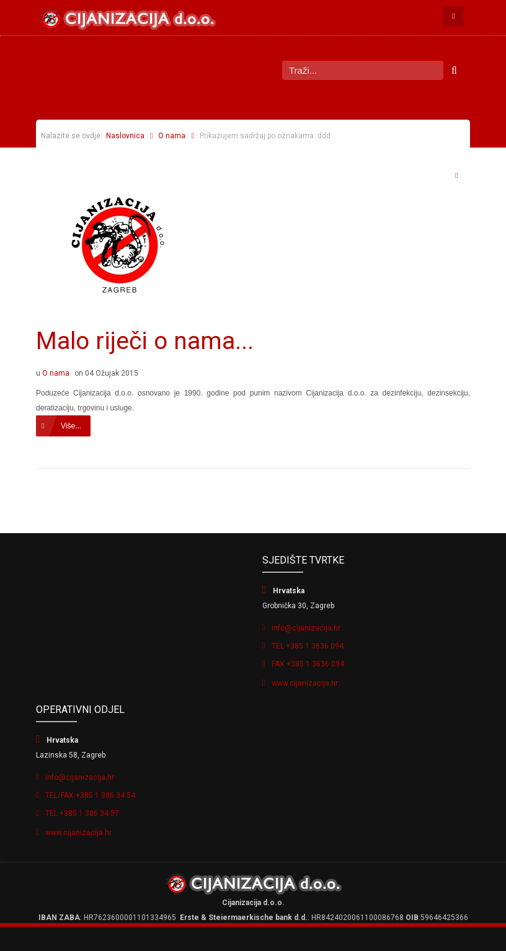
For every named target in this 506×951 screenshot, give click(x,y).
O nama (171, 135)
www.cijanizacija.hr (305, 683)
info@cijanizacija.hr (306, 628)
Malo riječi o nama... (145, 341)
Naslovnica (125, 135)
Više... (71, 426)
